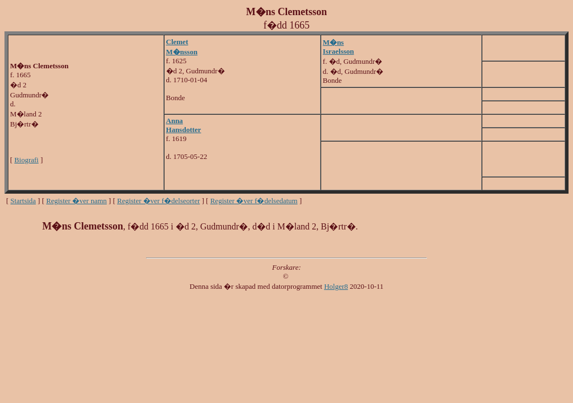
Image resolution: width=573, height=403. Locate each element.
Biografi (27, 160)
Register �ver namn (76, 200)
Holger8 (336, 286)
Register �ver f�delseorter (158, 200)
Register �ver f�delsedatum (254, 200)
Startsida (23, 200)
